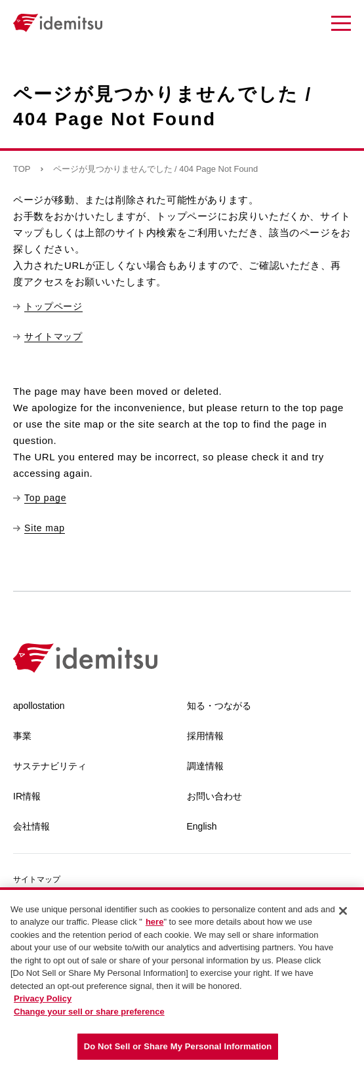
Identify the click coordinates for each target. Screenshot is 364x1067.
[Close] (343, 910)
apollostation (39, 705)
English (202, 826)
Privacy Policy (42, 998)
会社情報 (31, 826)
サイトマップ (36, 879)
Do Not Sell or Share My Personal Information (178, 1046)
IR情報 (27, 796)
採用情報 (205, 736)
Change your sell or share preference (89, 1012)
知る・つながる (219, 705)
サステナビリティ (50, 766)
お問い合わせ (214, 796)
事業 (22, 736)
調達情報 (205, 766)
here (154, 922)
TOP (22, 169)
